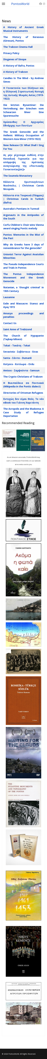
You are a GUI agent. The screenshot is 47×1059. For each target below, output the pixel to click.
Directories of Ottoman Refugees (23, 392)
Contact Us (9, 323)
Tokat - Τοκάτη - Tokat (16, 345)
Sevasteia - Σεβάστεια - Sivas (20, 351)
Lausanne (9, 297)
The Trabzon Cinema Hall (18, 47)
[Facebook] (40, 3)
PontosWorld (20, 3)
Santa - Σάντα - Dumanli (17, 358)
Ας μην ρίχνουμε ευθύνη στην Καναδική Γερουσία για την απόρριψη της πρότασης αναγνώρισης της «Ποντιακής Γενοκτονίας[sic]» (23, 162)
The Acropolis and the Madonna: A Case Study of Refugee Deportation (23, 412)
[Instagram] (44, 3)
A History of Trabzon (15, 71)
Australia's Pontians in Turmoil (21, 208)
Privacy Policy (11, 53)
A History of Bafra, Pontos (18, 65)
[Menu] (3, 4)
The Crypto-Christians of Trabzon (23, 376)
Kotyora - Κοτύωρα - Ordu (18, 364)
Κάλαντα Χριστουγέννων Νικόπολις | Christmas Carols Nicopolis (23, 185)
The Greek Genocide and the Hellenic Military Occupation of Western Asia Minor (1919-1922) (23, 135)
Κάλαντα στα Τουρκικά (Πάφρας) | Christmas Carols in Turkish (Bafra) (23, 199)
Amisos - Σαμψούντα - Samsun (21, 370)
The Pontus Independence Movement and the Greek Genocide (23, 277)
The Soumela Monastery (17, 175)
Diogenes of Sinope (14, 59)
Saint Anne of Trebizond (17, 329)
